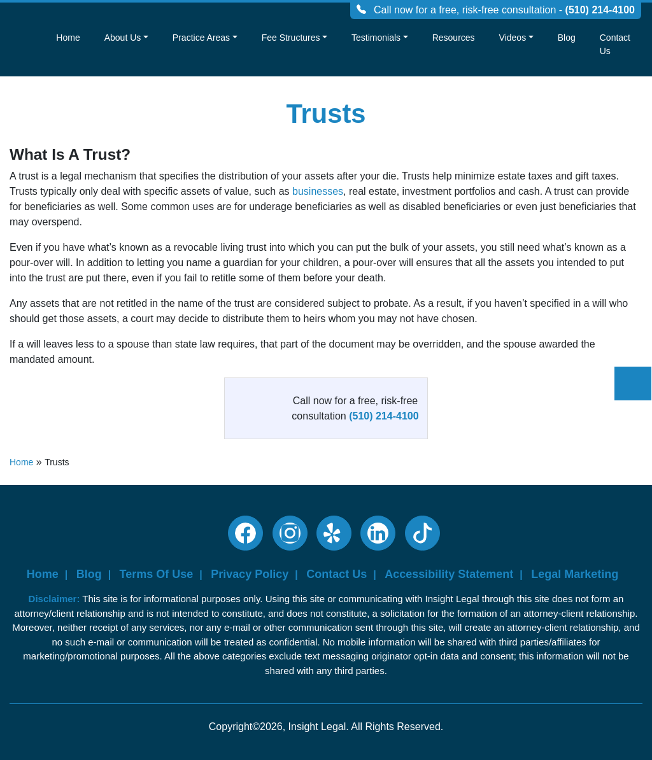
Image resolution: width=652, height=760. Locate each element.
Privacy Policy (249, 574)
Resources (453, 37)
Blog (567, 37)
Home (68, 37)
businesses (317, 191)
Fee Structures (291, 37)
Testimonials (375, 37)
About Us (122, 37)
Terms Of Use (157, 574)
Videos (513, 37)
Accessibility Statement (449, 574)
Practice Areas (201, 37)
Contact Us (615, 44)
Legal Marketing (574, 574)
